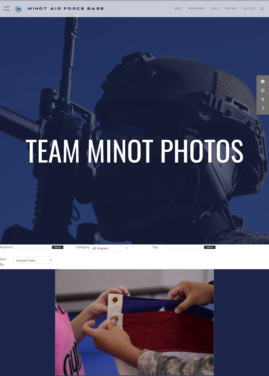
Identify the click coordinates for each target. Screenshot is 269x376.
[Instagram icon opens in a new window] (262, 90)
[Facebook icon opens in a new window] (262, 81)
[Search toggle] (262, 8)
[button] (6, 8)
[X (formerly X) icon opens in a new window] (262, 99)
